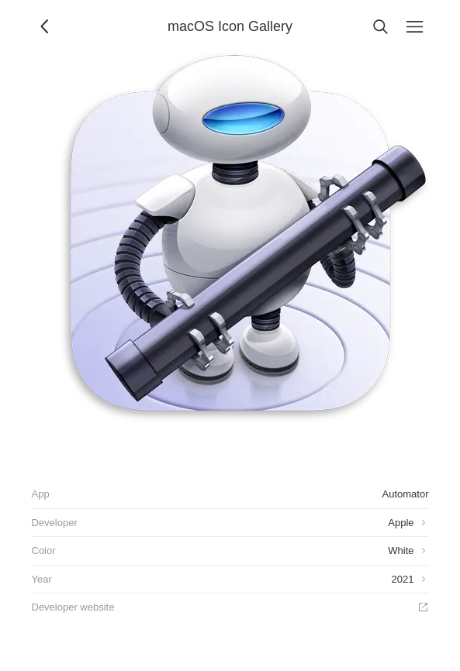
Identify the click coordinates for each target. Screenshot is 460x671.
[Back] (46, 26)
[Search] (381, 26)
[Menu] (415, 26)
